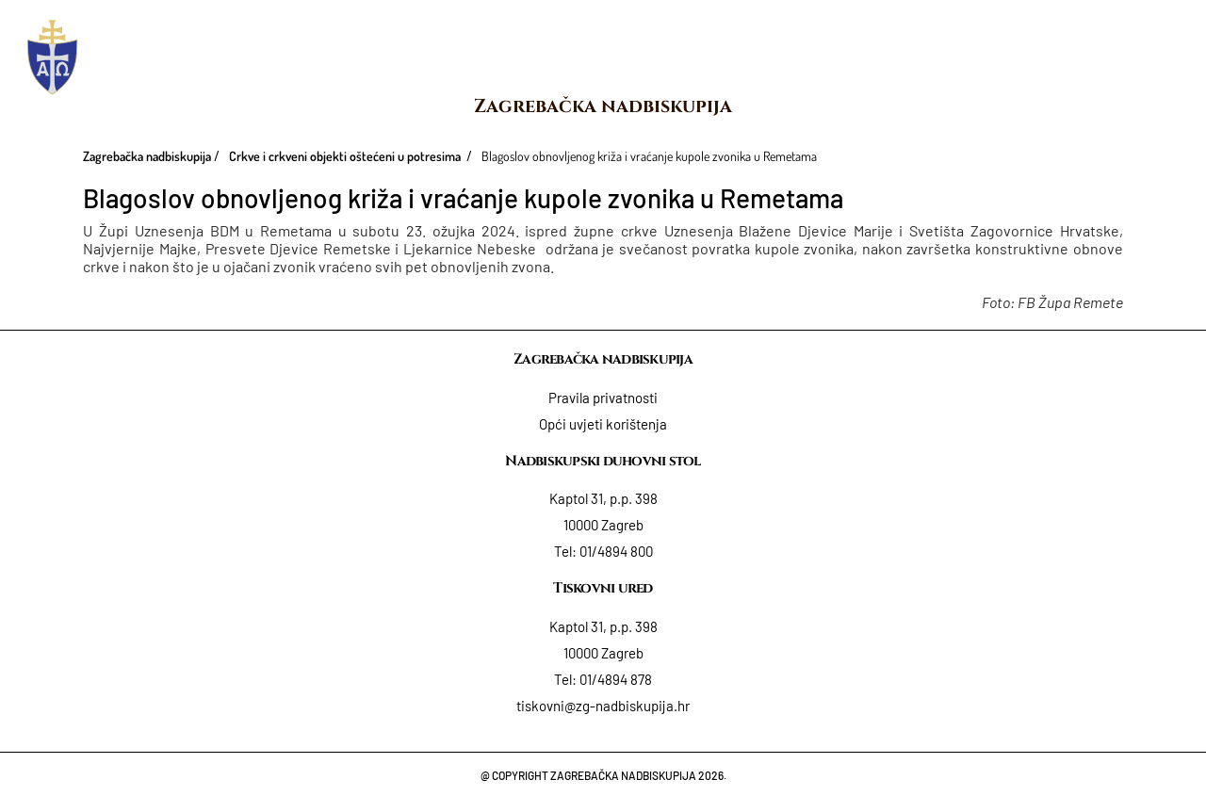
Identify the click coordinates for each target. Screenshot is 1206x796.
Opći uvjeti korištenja (603, 423)
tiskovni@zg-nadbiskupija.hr (603, 705)
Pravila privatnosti (603, 397)
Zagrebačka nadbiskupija (603, 106)
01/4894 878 (615, 679)
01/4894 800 (616, 551)
